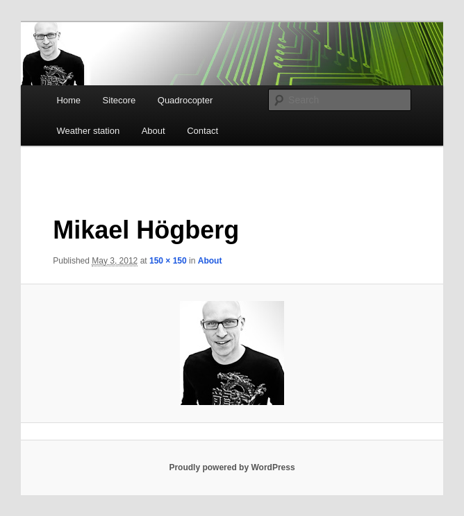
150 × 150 (168, 261)
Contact (202, 131)
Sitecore (119, 100)
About (153, 131)
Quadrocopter (185, 100)
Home (68, 100)
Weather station (87, 131)
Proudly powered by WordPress (232, 467)
